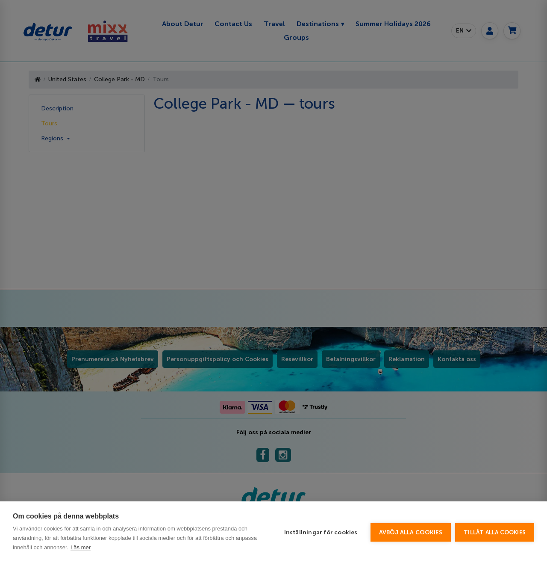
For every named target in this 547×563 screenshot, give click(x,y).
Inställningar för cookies (321, 532)
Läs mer (81, 547)
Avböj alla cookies (411, 532)
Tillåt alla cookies (495, 532)
